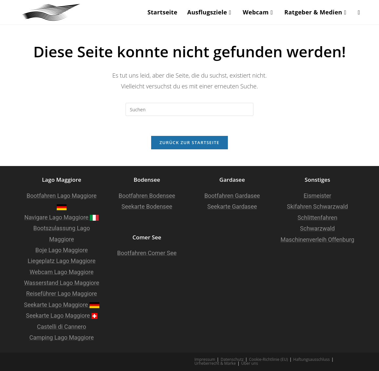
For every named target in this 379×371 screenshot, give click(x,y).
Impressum (204, 359)
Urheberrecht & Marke (215, 363)
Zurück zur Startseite (190, 142)
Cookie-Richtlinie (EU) (268, 359)
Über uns (249, 363)
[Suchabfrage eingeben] (189, 109)
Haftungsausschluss (311, 359)
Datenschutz (232, 359)
